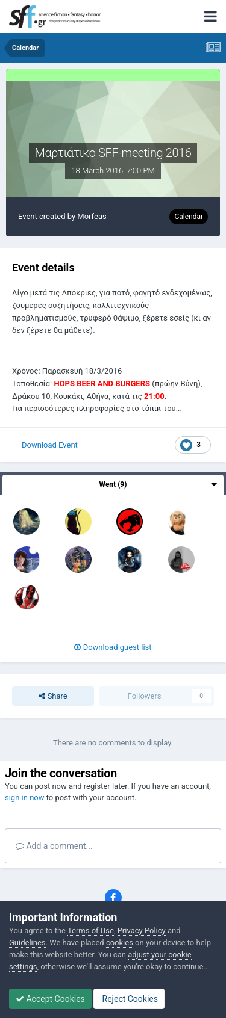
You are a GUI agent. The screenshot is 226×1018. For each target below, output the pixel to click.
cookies (119, 942)
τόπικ (151, 408)
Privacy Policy (142, 930)
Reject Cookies (129, 999)
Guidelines (27, 942)
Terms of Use (90, 930)
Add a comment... (54, 846)
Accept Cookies (50, 999)
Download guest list (112, 647)
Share (53, 696)
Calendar (188, 216)
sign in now (25, 797)
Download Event (50, 444)
